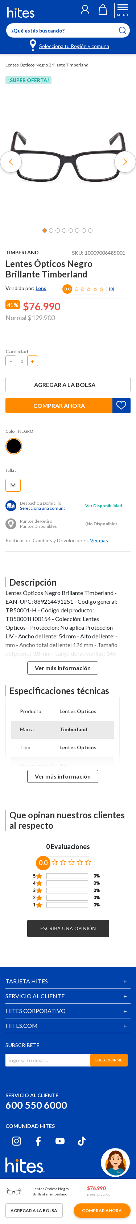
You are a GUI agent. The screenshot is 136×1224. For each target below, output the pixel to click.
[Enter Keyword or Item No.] (68, 30)
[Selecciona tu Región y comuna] (70, 45)
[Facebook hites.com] (38, 1141)
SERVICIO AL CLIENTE (35, 995)
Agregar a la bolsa (68, 384)
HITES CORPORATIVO (35, 1010)
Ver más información (63, 667)
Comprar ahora (59, 405)
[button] (85, 10)
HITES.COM (21, 1025)
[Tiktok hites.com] (81, 1141)
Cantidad (16, 351)
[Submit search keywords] (127, 30)
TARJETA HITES (26, 981)
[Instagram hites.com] (16, 1141)
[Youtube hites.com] (60, 1141)
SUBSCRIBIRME (108, 1060)
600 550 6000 (36, 1105)
